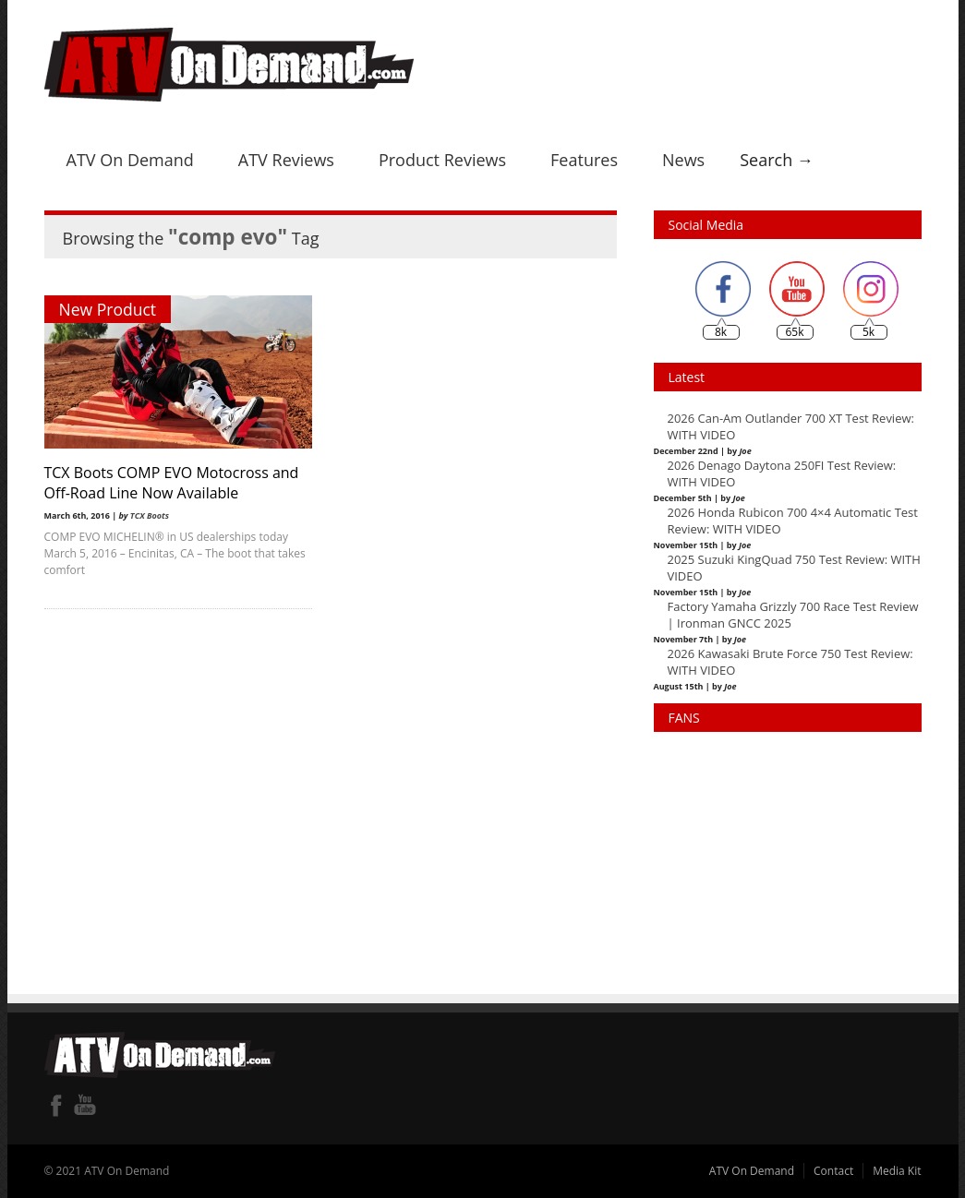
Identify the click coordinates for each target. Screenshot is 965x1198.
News (683, 160)
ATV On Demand (130, 160)
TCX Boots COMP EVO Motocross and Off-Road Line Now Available (171, 482)
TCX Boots (149, 515)
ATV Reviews (286, 160)
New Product (108, 309)
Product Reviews (442, 160)
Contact (833, 1171)
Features (584, 160)
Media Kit (897, 1171)
